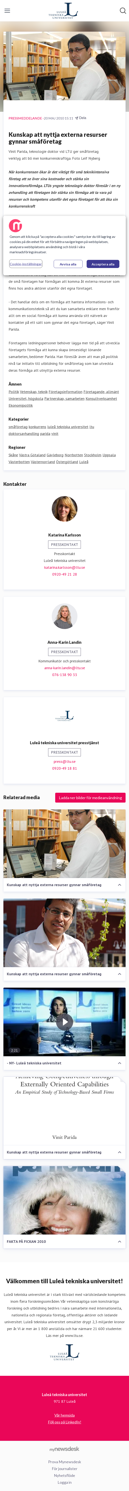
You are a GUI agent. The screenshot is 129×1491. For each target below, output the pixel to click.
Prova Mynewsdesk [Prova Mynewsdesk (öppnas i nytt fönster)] (64, 1461)
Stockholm (92, 454)
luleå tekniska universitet (67, 426)
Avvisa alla (68, 264)
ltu (91, 426)
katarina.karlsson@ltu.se (64, 567)
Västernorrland (43, 461)
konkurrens (37, 426)
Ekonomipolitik (21, 405)
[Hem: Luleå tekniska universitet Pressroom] (63, 11)
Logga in (65, 1482)
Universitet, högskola (26, 398)
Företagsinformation (65, 391)
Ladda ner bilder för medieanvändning (90, 797)
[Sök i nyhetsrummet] (123, 10)
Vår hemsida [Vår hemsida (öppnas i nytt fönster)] (64, 1415)
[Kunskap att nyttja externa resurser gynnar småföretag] (64, 843)
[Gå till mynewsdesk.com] (64, 1449)
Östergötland (67, 461)
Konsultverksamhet (101, 398)
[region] (64, 245)
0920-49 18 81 (64, 768)
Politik (14, 391)
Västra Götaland (32, 454)
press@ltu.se (65, 761)
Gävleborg (55, 454)
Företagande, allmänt (101, 391)
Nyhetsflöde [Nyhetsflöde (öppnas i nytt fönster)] (64, 1475)
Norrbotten (74, 454)
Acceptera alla (103, 264)
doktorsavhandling (24, 433)
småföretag (18, 426)
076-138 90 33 (64, 674)
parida (45, 433)
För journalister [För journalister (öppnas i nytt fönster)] (64, 1468)
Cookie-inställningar (26, 264)
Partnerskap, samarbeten (64, 398)
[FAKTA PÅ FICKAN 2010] (64, 1200)
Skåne (13, 454)
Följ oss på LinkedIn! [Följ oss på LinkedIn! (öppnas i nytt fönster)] (64, 1422)
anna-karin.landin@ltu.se (64, 667)
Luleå (83, 461)
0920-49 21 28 (64, 574)
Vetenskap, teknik (33, 391)
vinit (54, 433)
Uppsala (109, 454)
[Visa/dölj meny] (7, 10)
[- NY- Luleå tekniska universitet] (64, 1022)
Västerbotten (19, 461)
